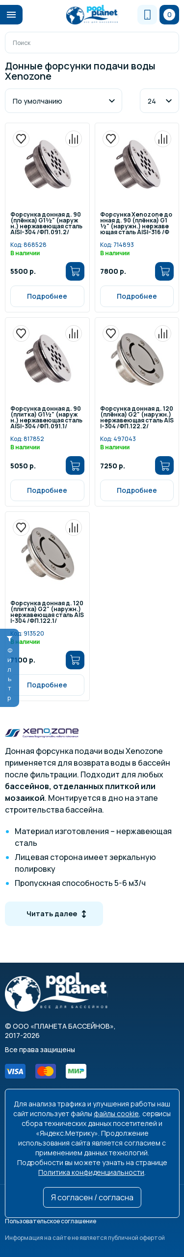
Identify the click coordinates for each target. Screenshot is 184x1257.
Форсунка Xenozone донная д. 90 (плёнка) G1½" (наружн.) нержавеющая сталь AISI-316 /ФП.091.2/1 (136, 224)
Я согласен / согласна (92, 1197)
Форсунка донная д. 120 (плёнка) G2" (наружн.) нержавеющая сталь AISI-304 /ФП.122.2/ (137, 418)
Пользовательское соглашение (50, 1221)
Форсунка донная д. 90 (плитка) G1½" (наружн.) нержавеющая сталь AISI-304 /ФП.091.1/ (46, 418)
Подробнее (47, 296)
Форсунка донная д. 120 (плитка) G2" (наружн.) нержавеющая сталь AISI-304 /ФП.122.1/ (47, 612)
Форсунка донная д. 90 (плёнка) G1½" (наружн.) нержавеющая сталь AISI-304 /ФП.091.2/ (46, 224)
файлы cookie (116, 1113)
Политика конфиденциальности (91, 1172)
